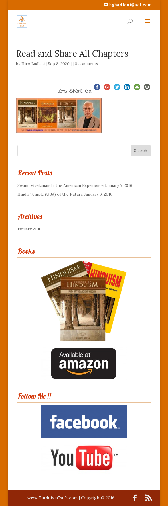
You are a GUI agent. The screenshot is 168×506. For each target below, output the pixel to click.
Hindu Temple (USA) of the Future (50, 194)
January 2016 (29, 229)
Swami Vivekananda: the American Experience (60, 185)
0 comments (86, 63)
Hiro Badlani (33, 63)
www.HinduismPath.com (53, 497)
